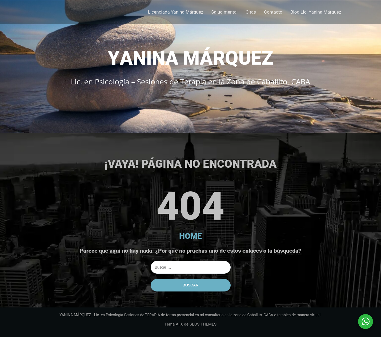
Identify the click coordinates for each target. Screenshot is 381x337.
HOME (190, 236)
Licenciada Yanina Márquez (175, 12)
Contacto (273, 12)
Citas (251, 12)
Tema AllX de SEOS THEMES (190, 324)
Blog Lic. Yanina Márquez (315, 12)
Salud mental (224, 12)
